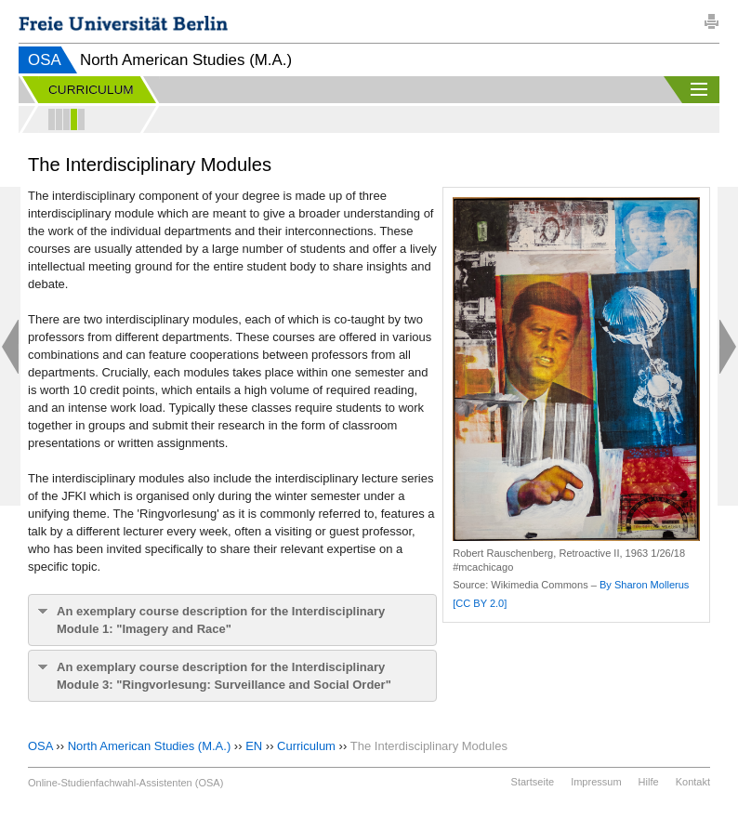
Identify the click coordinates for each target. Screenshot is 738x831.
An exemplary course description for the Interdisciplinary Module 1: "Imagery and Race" (221, 620)
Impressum (596, 781)
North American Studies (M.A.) (149, 746)
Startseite (532, 781)
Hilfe (649, 781)
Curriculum (306, 746)
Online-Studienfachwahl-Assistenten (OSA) (125, 782)
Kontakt (693, 781)
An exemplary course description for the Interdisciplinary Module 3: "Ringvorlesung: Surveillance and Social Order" (224, 676)
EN (253, 746)
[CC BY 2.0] (480, 603)
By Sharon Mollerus (644, 584)
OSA (44, 60)
